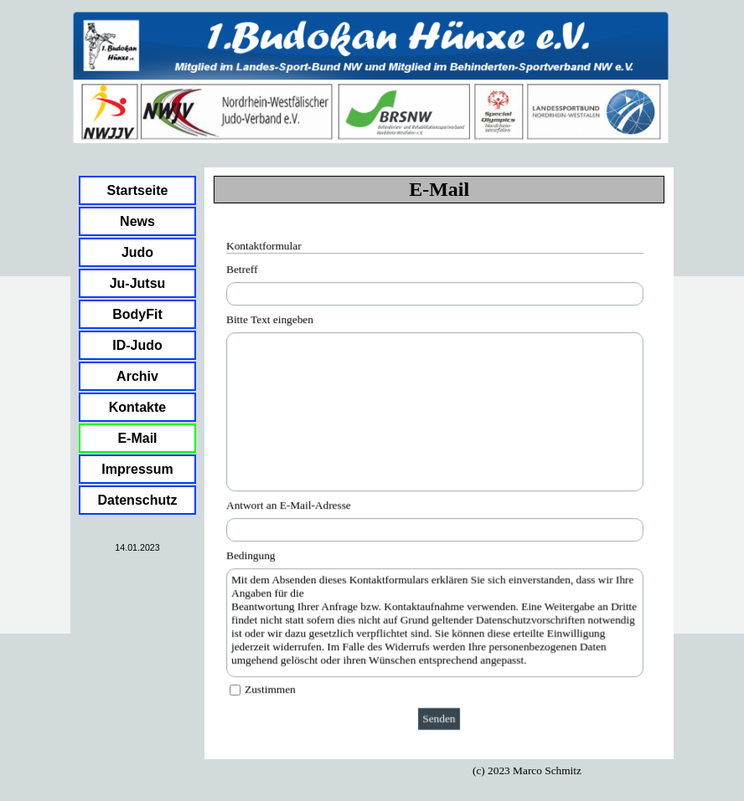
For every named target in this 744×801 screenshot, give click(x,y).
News (137, 221)
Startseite (137, 190)
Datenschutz (137, 500)
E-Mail (137, 438)
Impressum (137, 469)
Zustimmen (271, 687)
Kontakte (137, 407)
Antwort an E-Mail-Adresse (290, 505)
